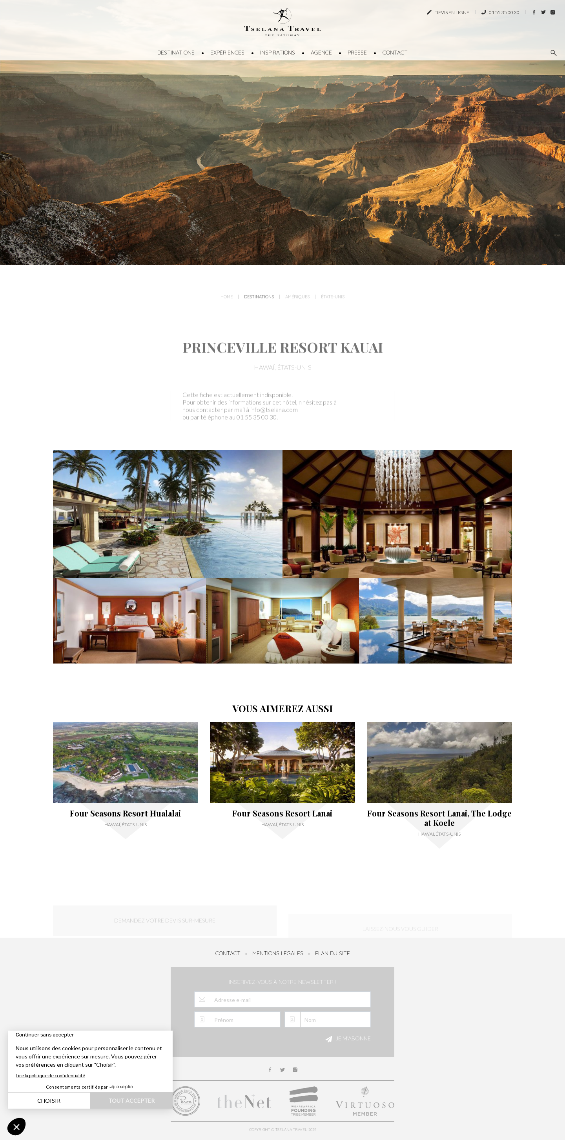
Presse (357, 52)
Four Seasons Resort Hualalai (125, 813)
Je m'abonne (347, 1039)
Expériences (227, 52)
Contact (395, 52)
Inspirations (277, 52)
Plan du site (332, 953)
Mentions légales (277, 953)
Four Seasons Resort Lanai (282, 813)
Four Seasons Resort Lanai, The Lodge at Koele (439, 818)
